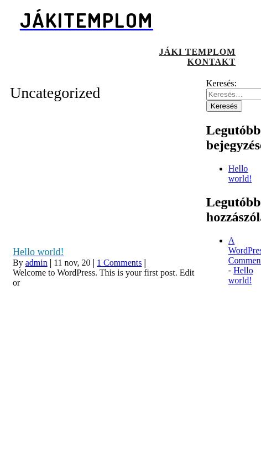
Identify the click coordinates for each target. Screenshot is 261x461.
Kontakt (211, 61)
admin (36, 262)
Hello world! (240, 173)
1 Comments (119, 262)
